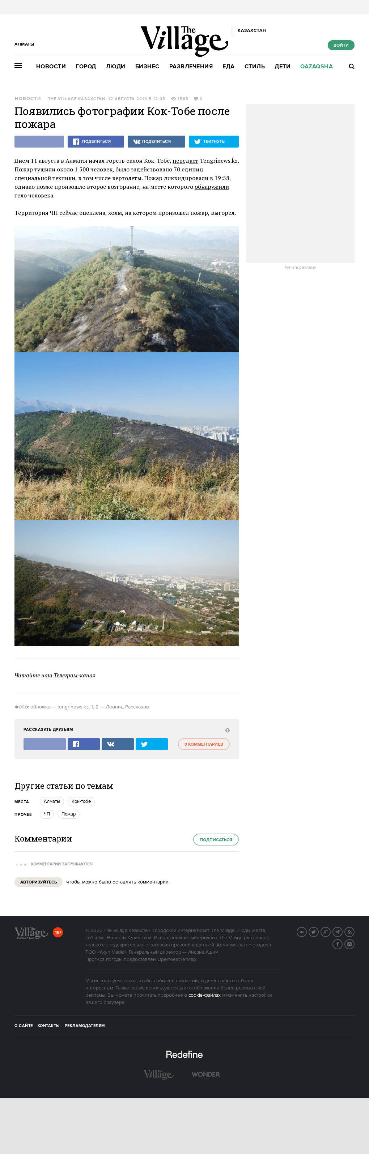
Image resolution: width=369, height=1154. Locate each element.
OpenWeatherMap (176, 959)
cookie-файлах (204, 995)
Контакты (49, 1026)
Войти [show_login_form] (341, 45)
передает (185, 161)
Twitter (318, 931)
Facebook (342, 943)
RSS (354, 931)
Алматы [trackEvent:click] (52, 801)
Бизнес (147, 67)
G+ (330, 931)
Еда (228, 67)
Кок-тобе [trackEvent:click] (81, 801)
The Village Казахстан (76, 99)
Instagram (354, 943)
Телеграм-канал (75, 675)
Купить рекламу (300, 267)
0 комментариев (203, 744)
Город (86, 67)
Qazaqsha (316, 67)
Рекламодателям (85, 1026)
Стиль (255, 67)
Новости (51, 67)
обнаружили (212, 187)
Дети (282, 67)
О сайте (23, 1026)
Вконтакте (306, 931)
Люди (116, 67)
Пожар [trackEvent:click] (69, 814)
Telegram (342, 931)
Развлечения (191, 67)
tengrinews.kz (73, 707)
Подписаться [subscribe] (216, 840)
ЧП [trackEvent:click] (47, 814)
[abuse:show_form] (227, 730)
